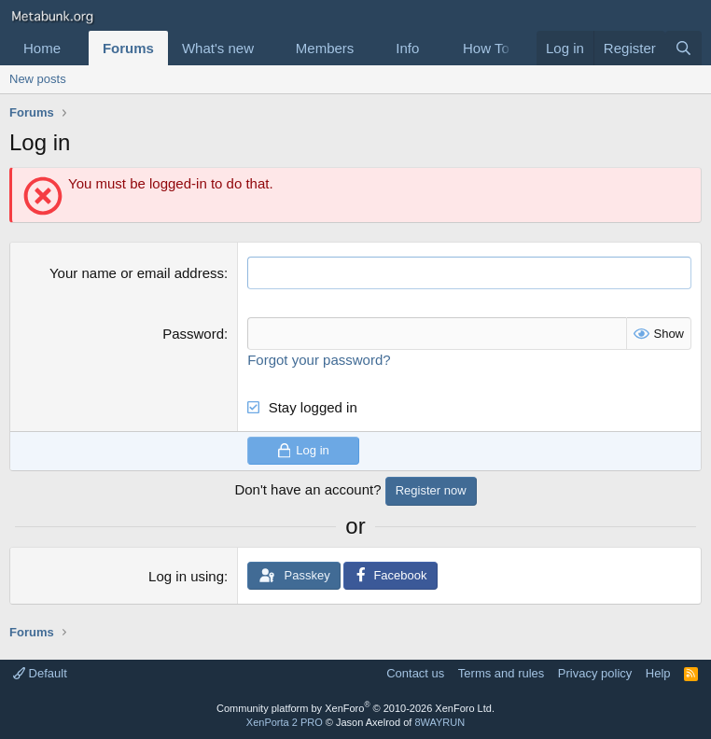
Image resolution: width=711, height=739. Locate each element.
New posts (37, 79)
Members (325, 48)
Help (658, 673)
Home (42, 48)
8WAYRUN (439, 722)
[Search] (683, 48)
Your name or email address (136, 273)
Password (193, 334)
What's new (218, 48)
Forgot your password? (318, 360)
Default (40, 673)
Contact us (415, 673)
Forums (128, 48)
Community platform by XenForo (355, 708)
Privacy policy (595, 673)
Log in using (186, 576)
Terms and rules (501, 673)
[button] (76, 48)
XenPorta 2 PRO (284, 722)
